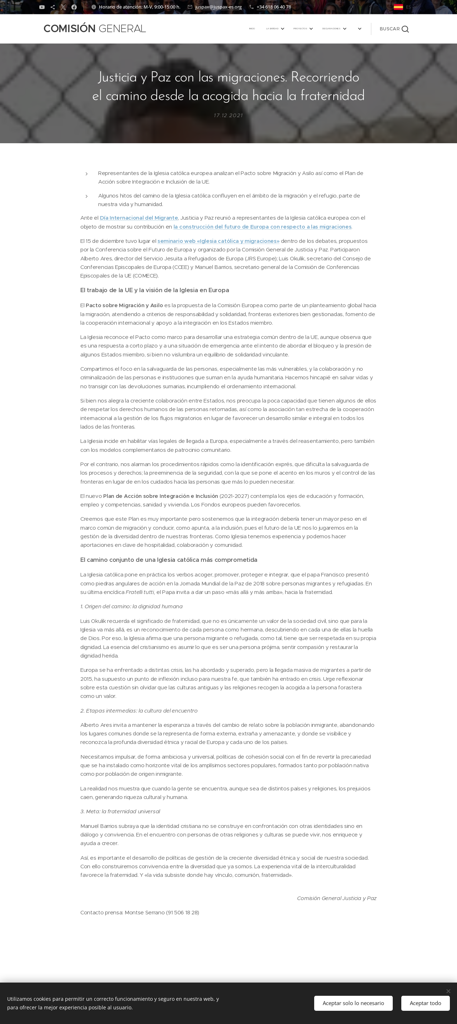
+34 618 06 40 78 (274, 7)
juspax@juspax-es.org (218, 7)
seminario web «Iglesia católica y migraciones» (218, 241)
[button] (394, 29)
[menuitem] (286, 29)
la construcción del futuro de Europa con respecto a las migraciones (263, 226)
